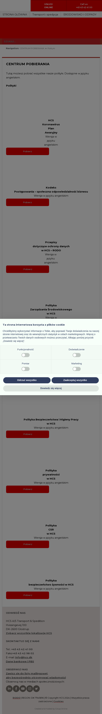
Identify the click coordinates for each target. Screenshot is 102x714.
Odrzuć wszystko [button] (27, 380)
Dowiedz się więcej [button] (51, 388)
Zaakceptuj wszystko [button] (75, 380)
